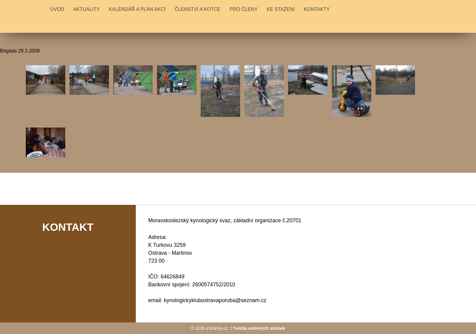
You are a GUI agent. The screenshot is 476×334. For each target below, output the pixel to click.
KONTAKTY (317, 9)
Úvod (57, 9)
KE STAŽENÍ (281, 9)
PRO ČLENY (243, 9)
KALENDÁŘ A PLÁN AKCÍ (137, 9)
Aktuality (86, 9)
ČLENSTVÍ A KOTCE (197, 9)
